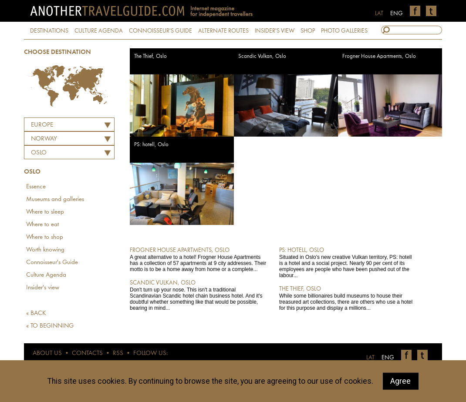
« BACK (36, 313)
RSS (118, 353)
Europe (42, 125)
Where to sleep (45, 212)
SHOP (308, 31)
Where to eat (42, 224)
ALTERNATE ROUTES (223, 31)
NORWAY (44, 139)
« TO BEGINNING (50, 326)
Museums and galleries (55, 199)
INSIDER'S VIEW (274, 31)
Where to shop (44, 237)
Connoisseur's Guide (52, 262)
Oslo (39, 153)
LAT (379, 13)
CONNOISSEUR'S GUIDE (160, 31)
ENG (396, 13)
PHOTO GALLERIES (344, 31)
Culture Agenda (46, 275)
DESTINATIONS (49, 31)
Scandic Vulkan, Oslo (262, 56)
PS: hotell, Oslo (151, 144)
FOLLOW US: (150, 353)
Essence (36, 187)
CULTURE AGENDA (98, 31)
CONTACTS (87, 353)
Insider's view (42, 288)
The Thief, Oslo (150, 56)
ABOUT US (47, 353)
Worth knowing (45, 250)
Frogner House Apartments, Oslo (379, 56)
